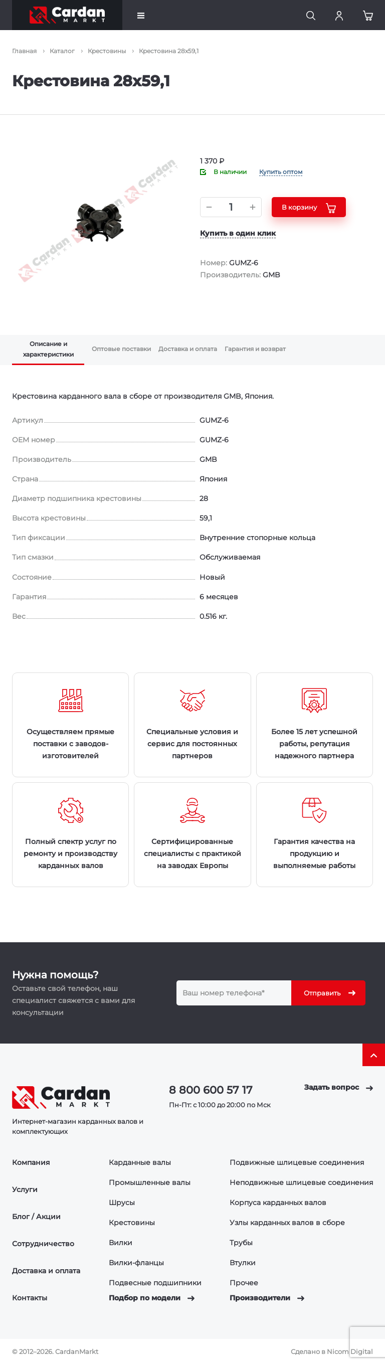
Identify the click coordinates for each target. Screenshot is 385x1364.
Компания (31, 1162)
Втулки (243, 1262)
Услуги (25, 1189)
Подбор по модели (152, 1297)
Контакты (29, 1297)
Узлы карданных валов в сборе (287, 1222)
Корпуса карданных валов (278, 1202)
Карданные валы (140, 1162)
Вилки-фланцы (136, 1262)
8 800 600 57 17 (211, 1090)
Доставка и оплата (46, 1270)
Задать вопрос (338, 1087)
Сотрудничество (43, 1243)
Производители (267, 1297)
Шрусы (122, 1202)
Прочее (244, 1282)
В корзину (309, 208)
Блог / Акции (36, 1216)
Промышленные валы (149, 1182)
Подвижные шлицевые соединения (297, 1162)
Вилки (120, 1242)
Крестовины (132, 1222)
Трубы (241, 1242)
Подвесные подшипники (155, 1282)
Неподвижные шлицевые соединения (301, 1182)
